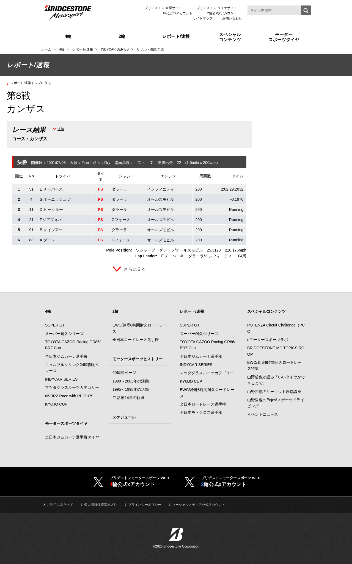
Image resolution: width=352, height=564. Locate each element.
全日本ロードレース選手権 (135, 339)
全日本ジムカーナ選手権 (66, 356)
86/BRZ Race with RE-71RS (69, 396)
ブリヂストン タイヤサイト (217, 8)
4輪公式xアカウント (178, 13)
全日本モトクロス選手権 (201, 412)
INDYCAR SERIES (61, 379)
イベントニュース (262, 414)
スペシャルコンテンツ (266, 311)
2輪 (115, 311)
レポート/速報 (192, 311)
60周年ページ (124, 372)
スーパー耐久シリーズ (64, 333)
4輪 (48, 311)
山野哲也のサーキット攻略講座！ (276, 391)
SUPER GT (55, 325)
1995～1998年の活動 (130, 389)
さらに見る (135, 269)
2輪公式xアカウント (222, 13)
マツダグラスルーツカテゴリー (72, 387)
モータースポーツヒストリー (137, 359)
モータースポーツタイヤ (66, 423)
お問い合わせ (232, 18)
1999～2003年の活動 (130, 381)
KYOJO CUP (56, 404)
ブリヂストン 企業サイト (163, 8)
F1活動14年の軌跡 (128, 397)
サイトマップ (203, 18)
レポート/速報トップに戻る (34, 82)
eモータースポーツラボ (267, 339)
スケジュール (124, 417)
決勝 (60, 129)
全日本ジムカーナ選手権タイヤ (72, 437)
